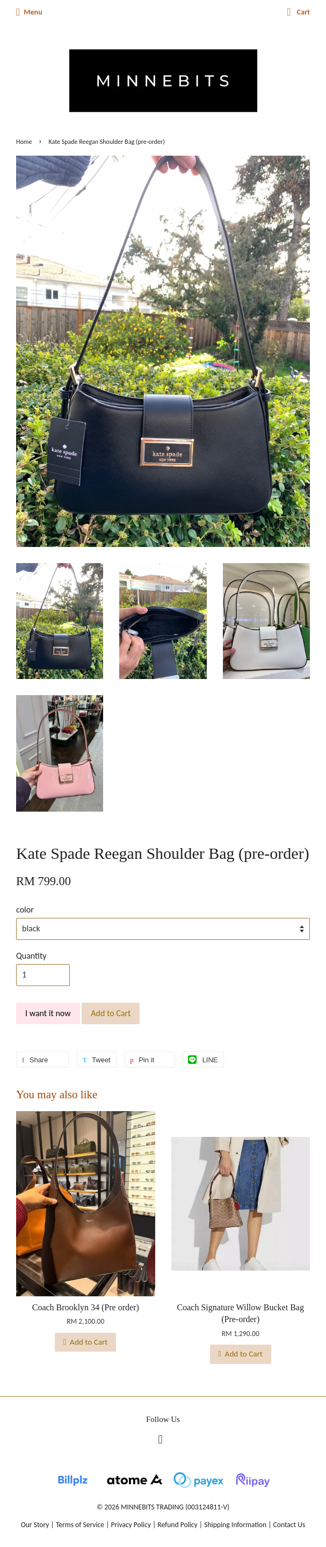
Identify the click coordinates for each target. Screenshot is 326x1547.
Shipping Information (235, 1524)
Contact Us (289, 1524)
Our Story (35, 1524)
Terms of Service (80, 1524)
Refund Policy (177, 1524)
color (25, 909)
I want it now (48, 1013)
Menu (29, 11)
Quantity (31, 956)
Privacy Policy (131, 1524)
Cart (298, 11)
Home (24, 141)
